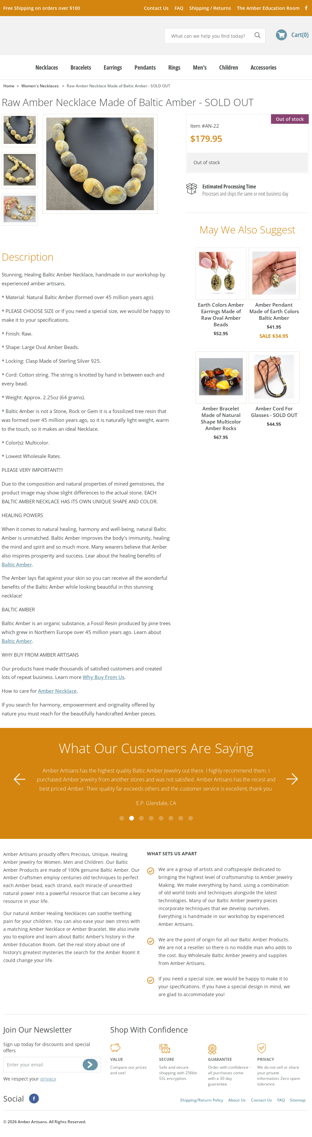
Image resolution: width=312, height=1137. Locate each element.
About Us (237, 1100)
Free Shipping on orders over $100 (41, 8)
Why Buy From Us (103, 677)
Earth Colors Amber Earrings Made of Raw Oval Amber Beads (221, 288)
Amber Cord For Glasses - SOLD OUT (274, 384)
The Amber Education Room (268, 8)
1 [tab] (121, 818)
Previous (20, 779)
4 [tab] (151, 818)
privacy (48, 1079)
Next (292, 779)
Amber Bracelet (89, 929)
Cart (300, 34)
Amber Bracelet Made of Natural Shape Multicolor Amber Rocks (221, 391)
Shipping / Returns (210, 8)
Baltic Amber (17, 564)
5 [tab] (161, 818)
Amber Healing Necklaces (59, 913)
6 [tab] (171, 818)
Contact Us (156, 8)
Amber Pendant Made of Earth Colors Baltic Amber (274, 284)
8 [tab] (190, 818)
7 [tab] (180, 818)
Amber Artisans (187, 963)
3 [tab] (141, 818)
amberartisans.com (54, 33)
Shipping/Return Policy (201, 1100)
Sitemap (297, 1100)
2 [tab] (131, 818)
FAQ (179, 8)
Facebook (306, 8)
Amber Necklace (57, 691)
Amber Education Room (29, 944)
